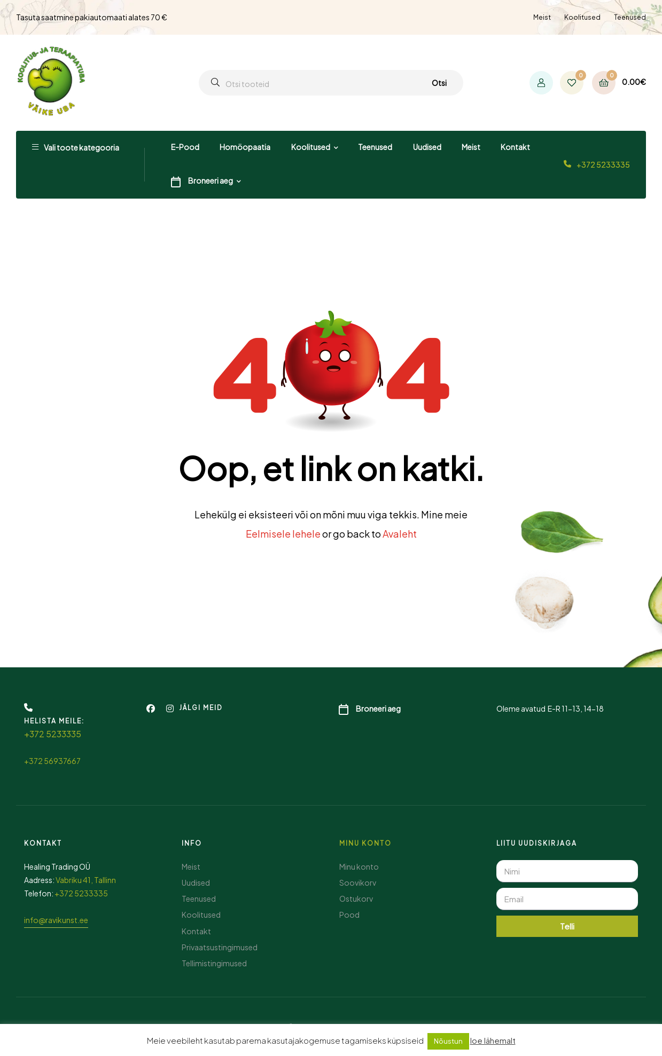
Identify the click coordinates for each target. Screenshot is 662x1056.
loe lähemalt (493, 1040)
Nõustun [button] (448, 1041)
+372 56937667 (52, 761)
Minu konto (365, 843)
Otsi (439, 83)
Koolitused (582, 17)
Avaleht (400, 533)
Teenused (630, 17)
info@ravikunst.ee (56, 920)
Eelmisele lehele (283, 533)
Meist (542, 17)
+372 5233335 (603, 164)
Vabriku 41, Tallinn (86, 880)
